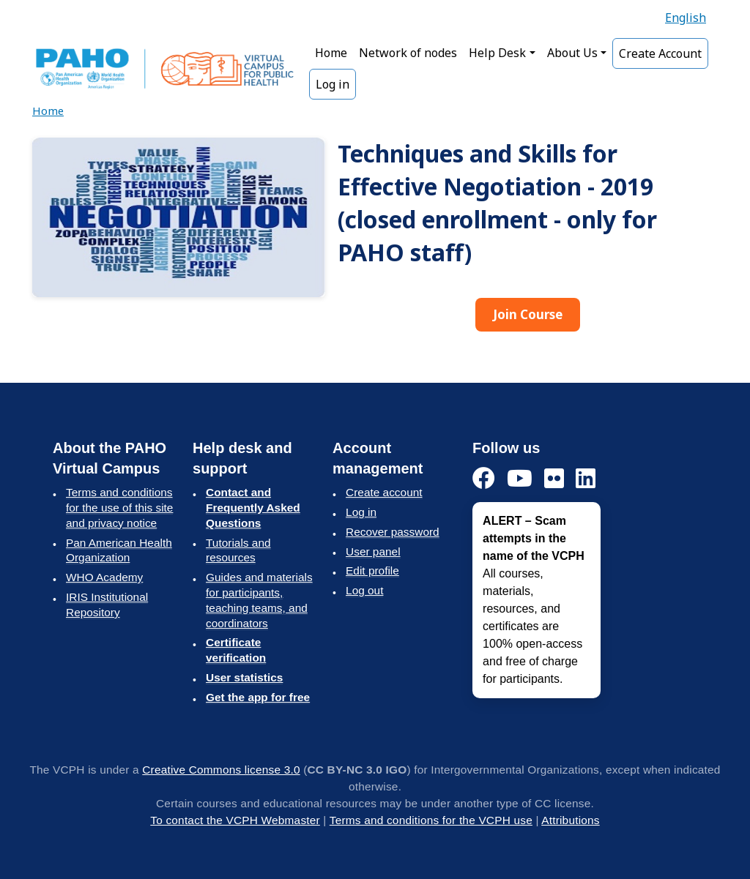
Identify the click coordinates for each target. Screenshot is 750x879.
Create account (384, 492)
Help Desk (497, 53)
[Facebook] (483, 479)
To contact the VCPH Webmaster (235, 820)
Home (331, 53)
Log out (364, 590)
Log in (332, 84)
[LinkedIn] (585, 479)
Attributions (570, 820)
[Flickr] (554, 479)
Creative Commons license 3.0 (221, 769)
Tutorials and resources (238, 550)
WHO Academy (104, 577)
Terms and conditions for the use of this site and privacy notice (119, 507)
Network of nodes (408, 53)
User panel (373, 551)
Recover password (392, 531)
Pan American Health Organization (119, 550)
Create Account (660, 53)
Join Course (527, 314)
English (685, 18)
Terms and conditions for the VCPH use (431, 820)
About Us (572, 53)
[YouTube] (519, 479)
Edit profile (372, 570)
